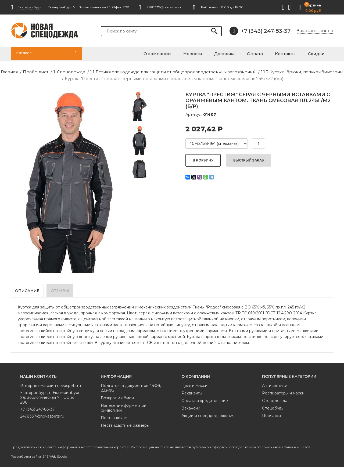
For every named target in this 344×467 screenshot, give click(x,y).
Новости (220, 53)
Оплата (271, 53)
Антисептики (274, 383)
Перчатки (271, 413)
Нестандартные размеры (125, 423)
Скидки (321, 53)
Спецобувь (272, 406)
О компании (191, 53)
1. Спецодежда (77, 71)
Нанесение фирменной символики (123, 406)
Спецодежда (274, 398)
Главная (22, 71)
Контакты (296, 53)
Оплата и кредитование (204, 398)
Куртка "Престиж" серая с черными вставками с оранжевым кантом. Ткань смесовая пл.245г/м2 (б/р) (172, 77)
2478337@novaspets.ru (42, 414)
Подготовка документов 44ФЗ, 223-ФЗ (131, 386)
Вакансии (190, 406)
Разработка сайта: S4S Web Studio (39, 454)
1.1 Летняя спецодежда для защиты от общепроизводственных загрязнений (170, 71)
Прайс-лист (46, 71)
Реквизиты (191, 391)
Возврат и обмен (117, 395)
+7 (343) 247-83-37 (260, 31)
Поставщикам (114, 415)
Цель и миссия (195, 383)
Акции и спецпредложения (207, 413)
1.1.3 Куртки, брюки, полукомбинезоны (286, 71)
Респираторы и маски (283, 391)
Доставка (246, 53)
